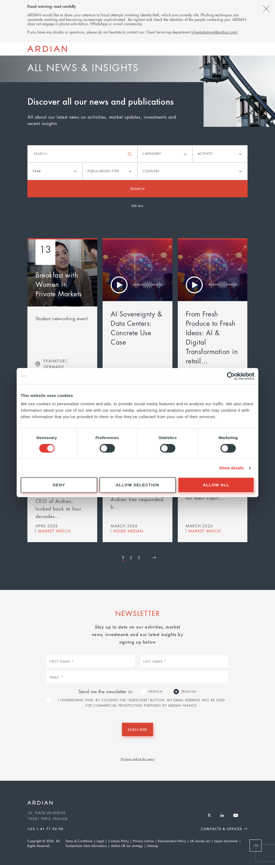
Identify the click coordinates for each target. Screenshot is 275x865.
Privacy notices (143, 841)
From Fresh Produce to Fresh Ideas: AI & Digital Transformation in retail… (212, 337)
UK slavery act (200, 841)
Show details (231, 468)
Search (137, 188)
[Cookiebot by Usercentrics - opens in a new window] (230, 376)
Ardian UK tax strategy (127, 846)
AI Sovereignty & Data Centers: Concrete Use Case (136, 327)
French (155, 691)
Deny (59, 485)
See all (137, 205)
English (189, 691)
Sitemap (152, 846)
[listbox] (165, 154)
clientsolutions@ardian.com (214, 32)
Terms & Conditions (79, 841)
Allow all (216, 485)
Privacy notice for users (137, 759)
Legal (100, 841)
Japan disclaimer (226, 841)
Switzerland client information (86, 846)
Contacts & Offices (221, 828)
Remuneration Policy (172, 841)
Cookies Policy (118, 841)
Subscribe (137, 729)
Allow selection (137, 485)
